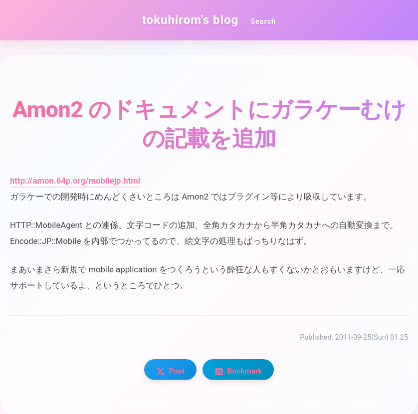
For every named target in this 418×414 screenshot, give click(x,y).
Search (263, 21)
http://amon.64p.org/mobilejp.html (75, 181)
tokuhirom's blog (190, 20)
